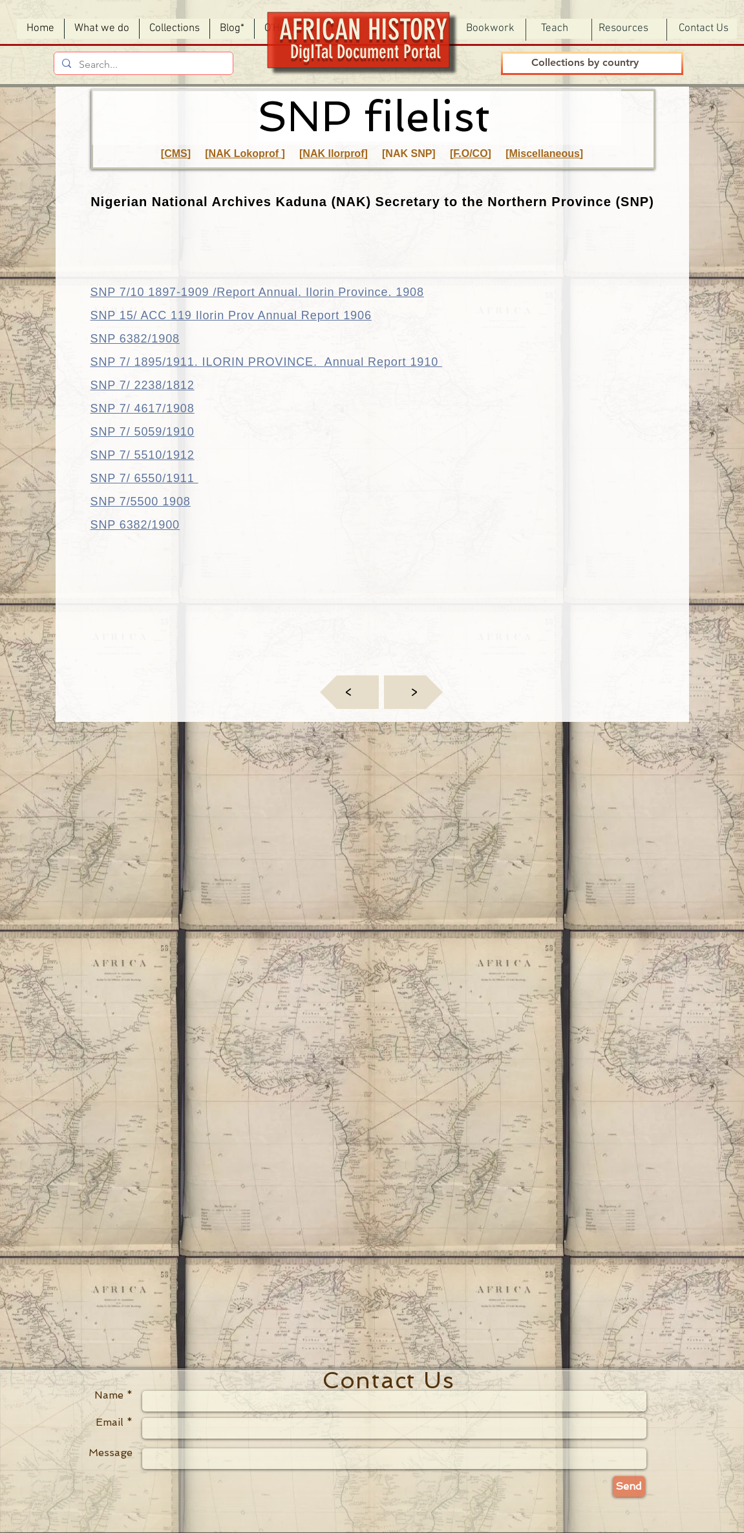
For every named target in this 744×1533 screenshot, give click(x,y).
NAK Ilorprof (333, 153)
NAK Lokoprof (245, 153)
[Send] (629, 1486)
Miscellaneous (544, 153)
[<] (349, 692)
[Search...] (142, 64)
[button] (490, 29)
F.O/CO (470, 153)
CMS (175, 153)
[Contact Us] (703, 29)
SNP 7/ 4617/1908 (142, 408)
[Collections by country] (585, 63)
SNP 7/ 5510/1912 (142, 455)
